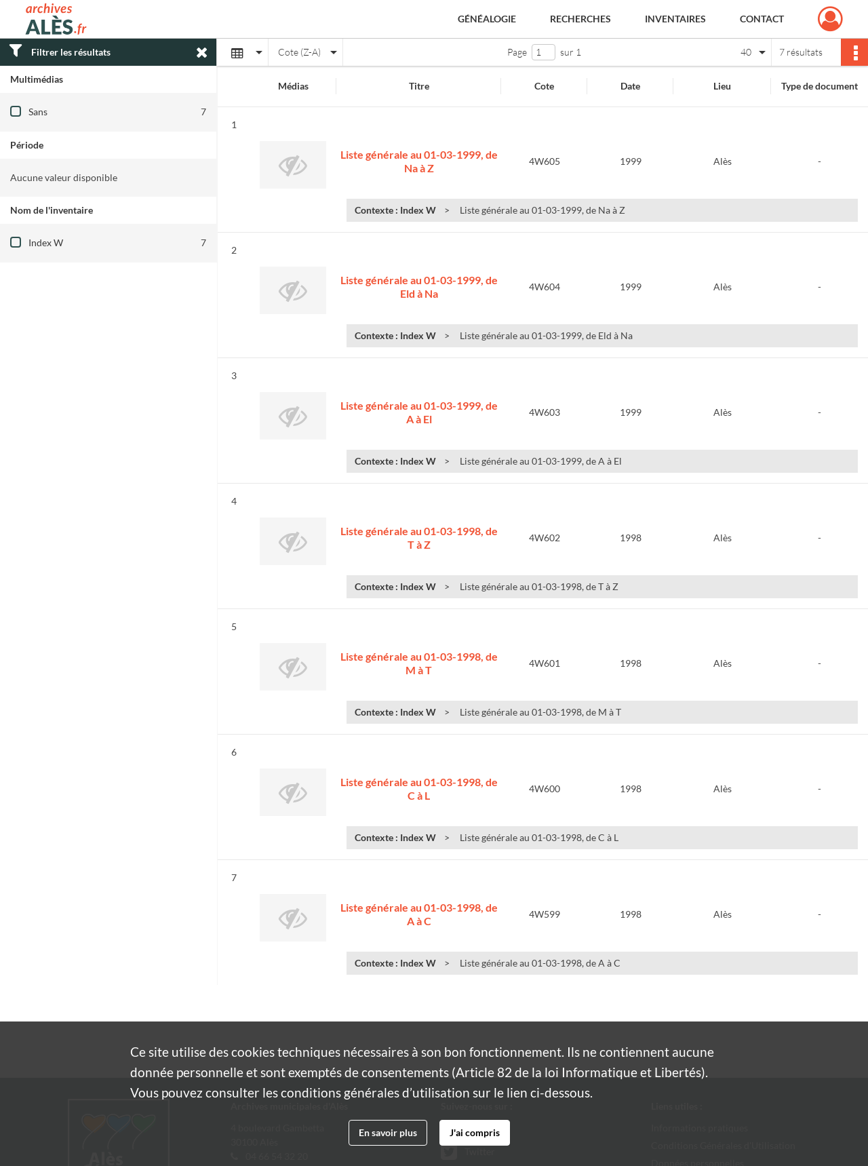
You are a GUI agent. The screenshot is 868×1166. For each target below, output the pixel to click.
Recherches (580, 18)
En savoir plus (388, 1132)
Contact (762, 18)
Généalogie (487, 18)
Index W (45, 242)
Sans (37, 111)
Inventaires (675, 18)
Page (517, 52)
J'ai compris (475, 1132)
